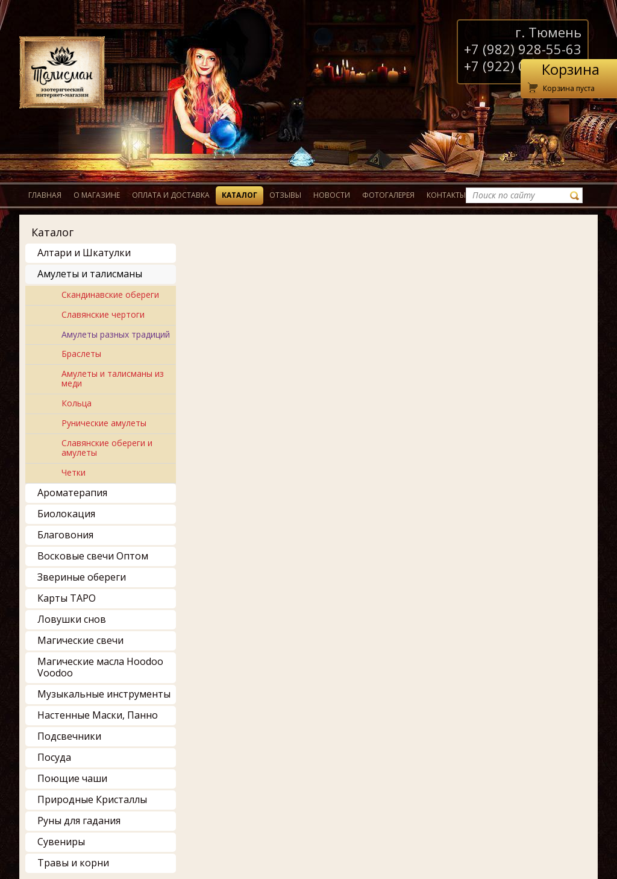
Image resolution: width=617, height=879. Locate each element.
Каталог (239, 195)
